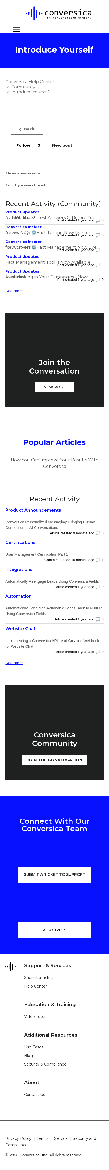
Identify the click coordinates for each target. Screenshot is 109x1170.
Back (27, 129)
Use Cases (33, 1047)
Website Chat (20, 628)
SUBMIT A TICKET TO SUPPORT (54, 874)
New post (62, 145)
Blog (28, 1055)
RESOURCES (54, 930)
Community (23, 86)
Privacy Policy (18, 1138)
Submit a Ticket (38, 977)
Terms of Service (52, 1138)
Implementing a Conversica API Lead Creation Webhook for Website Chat (52, 643)
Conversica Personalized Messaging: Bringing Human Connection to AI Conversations (50, 525)
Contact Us (34, 1094)
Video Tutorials (37, 1016)
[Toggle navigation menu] (14, 29)
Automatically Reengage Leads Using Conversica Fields (52, 581)
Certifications (20, 542)
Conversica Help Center (29, 81)
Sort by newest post (27, 185)
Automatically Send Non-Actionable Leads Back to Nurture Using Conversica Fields (54, 611)
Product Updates (22, 211)
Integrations (18, 569)
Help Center (35, 986)
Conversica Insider (23, 226)
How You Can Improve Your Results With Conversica (55, 463)
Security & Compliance (45, 1064)
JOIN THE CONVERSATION (54, 759)
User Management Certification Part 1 (36, 554)
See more (14, 291)
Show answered (23, 173)
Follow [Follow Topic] (23, 145)
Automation (18, 596)
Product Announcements (33, 510)
